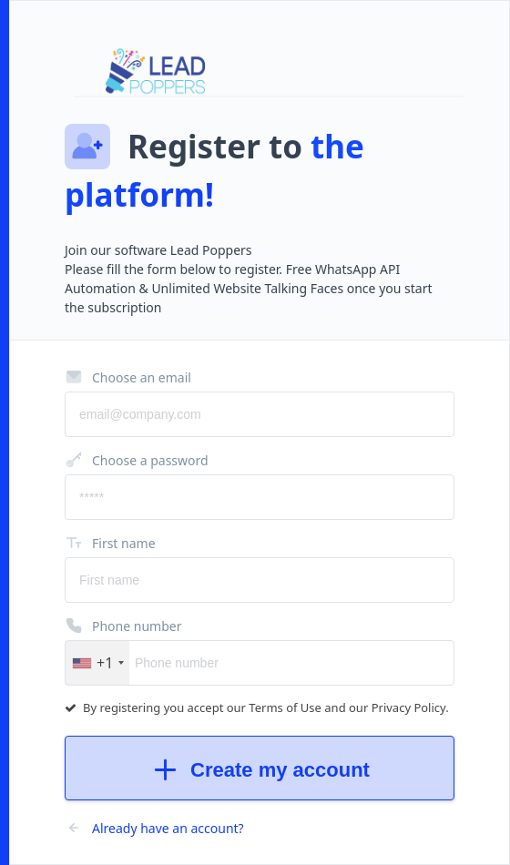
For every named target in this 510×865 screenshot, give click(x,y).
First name (110, 543)
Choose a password (137, 460)
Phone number (123, 625)
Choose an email (128, 377)
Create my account (259, 770)
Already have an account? (154, 828)
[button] (97, 663)
